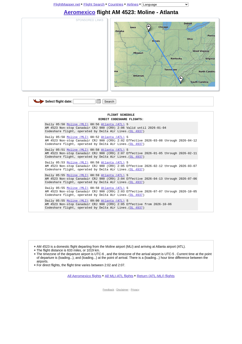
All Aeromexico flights (84, 292)
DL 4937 (136, 134)
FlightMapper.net (67, 4)
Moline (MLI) (78, 126)
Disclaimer (122, 305)
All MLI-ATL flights (119, 292)
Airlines (132, 4)
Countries (115, 4)
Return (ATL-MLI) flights (156, 292)
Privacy (135, 305)
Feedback (108, 305)
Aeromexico (79, 12)
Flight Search (94, 4)
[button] (98, 101)
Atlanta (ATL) (112, 126)
